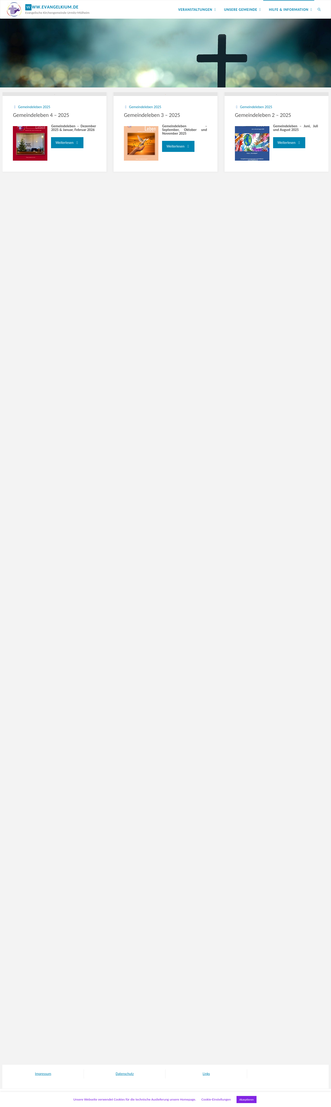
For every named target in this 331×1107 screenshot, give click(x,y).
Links (206, 1074)
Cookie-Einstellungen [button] (216, 1099)
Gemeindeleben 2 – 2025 (263, 152)
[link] (319, 9)
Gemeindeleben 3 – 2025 (152, 152)
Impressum (43, 1074)
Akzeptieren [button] (246, 1099)
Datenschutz (124, 1074)
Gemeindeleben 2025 (34, 144)
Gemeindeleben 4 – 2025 (41, 152)
